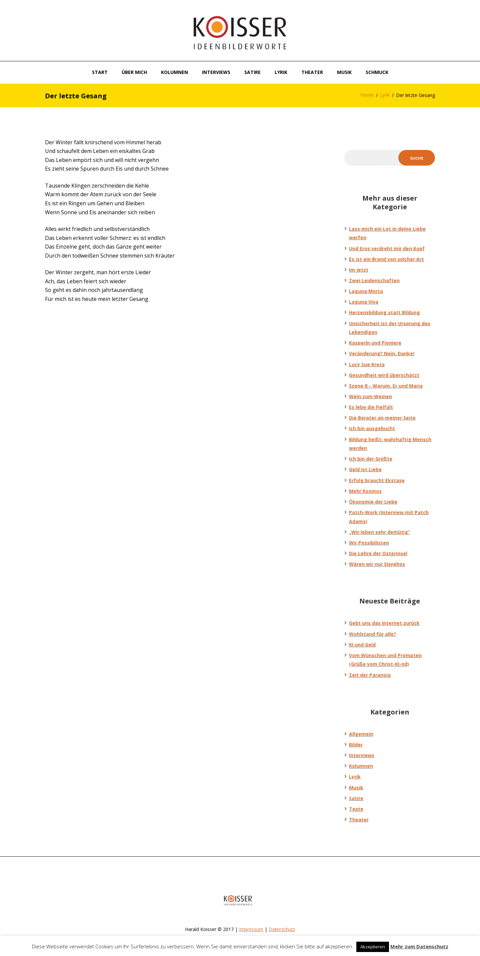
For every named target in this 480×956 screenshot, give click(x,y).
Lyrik (385, 95)
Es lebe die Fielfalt (371, 408)
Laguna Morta (366, 292)
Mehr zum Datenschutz (419, 946)
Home (366, 95)
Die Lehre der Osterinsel (378, 554)
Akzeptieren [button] (372, 947)
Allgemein (361, 734)
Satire (356, 799)
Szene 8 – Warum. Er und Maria (386, 386)
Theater (359, 820)
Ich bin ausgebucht (372, 429)
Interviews (361, 756)
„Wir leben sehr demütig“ (379, 532)
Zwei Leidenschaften (374, 281)
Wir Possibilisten (369, 543)
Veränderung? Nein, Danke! (381, 354)
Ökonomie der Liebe (373, 502)
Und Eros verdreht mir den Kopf (387, 249)
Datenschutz (282, 930)
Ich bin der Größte (370, 459)
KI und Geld (362, 645)
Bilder (356, 745)
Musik (356, 788)
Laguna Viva (363, 302)
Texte (356, 809)
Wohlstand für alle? (372, 634)
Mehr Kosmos (365, 491)
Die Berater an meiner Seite (382, 418)
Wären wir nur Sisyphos (377, 564)
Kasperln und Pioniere (375, 343)
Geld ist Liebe (365, 470)
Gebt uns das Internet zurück (384, 623)
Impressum (251, 930)
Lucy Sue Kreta (367, 365)
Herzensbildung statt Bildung (384, 313)
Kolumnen (361, 766)
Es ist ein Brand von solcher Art (386, 260)
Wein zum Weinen (370, 397)
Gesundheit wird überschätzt (384, 376)
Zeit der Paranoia (370, 675)
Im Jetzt (358, 270)
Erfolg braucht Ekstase (377, 481)
